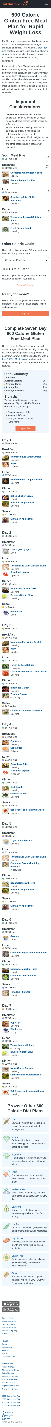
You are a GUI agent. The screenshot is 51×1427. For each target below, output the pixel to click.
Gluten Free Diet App (10, 1389)
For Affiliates (7, 1347)
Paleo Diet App (8, 1373)
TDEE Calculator (8, 1324)
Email (6, 1418)
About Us (5, 1341)
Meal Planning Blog (9, 1331)
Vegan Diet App (8, 1367)
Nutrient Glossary (9, 1327)
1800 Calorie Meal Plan (11, 1399)
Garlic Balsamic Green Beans (25, 1075)
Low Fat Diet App (8, 1383)
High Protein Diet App (10, 1386)
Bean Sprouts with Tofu (22, 883)
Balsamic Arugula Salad (22, 502)
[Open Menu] (46, 4)
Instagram (7, 1415)
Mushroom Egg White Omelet (25, 457)
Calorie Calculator (25, 285)
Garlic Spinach (18, 793)
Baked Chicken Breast (21, 496)
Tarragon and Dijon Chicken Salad (28, 566)
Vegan (15, 1137)
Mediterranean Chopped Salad (26, 479)
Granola (14, 936)
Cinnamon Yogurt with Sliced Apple (28, 953)
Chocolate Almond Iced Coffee (26, 173)
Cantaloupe (16, 748)
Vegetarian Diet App (10, 1376)
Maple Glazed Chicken (21, 1068)
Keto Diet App (7, 1364)
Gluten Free (17, 1256)
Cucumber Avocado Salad (23, 975)
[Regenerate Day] (47, 157)
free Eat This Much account (15, 359)
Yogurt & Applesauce (21, 840)
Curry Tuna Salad (19, 764)
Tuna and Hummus (20, 992)
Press (4, 1344)
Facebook (7, 1412)
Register (25, 313)
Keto (14, 1119)
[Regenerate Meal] (47, 166)
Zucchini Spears (18, 694)
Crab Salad (16, 787)
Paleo (14, 1172)
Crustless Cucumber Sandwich (26, 710)
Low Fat (15, 1224)
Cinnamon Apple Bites (22, 519)
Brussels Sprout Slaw (21, 595)
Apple (13, 463)
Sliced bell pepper (19, 572)
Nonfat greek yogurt (20, 549)
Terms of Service (8, 1357)
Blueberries (16, 611)
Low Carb (16, 1207)
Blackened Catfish (19, 688)
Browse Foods (7, 1318)
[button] (25, 260)
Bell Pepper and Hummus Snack (27, 810)
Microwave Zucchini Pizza (23, 588)
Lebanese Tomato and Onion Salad (28, 671)
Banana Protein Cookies (22, 180)
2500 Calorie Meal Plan (11, 1402)
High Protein (18, 1238)
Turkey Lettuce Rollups (22, 665)
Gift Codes (6, 1334)
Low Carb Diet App (9, 1379)
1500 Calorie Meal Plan (11, 1396)
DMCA (4, 1353)
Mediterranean (19, 1189)
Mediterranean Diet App (11, 1370)
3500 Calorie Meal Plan (11, 1405)
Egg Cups (15, 741)
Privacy (5, 1350)
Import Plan (25, 428)
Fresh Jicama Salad (20, 228)
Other (14, 1273)
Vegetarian (17, 1154)
